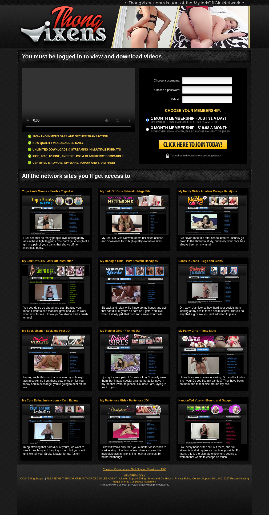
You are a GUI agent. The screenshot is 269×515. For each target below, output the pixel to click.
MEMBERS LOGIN (134, 475)
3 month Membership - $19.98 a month (189, 128)
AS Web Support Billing (132, 478)
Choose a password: (167, 90)
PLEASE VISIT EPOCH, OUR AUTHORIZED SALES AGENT (82, 478)
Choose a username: (167, 80)
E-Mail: (175, 99)
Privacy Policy (183, 478)
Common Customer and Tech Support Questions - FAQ (134, 469)
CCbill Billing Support (32, 478)
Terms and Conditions (160, 478)
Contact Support (202, 478)
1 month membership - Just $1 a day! (188, 118)
